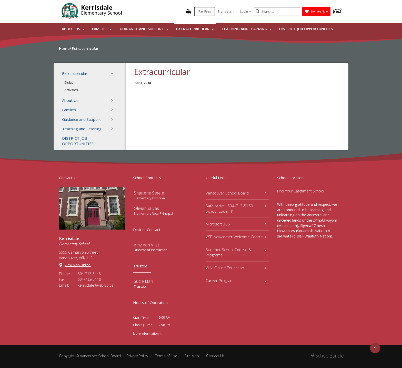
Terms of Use (166, 355)
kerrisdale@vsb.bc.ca (96, 285)
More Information (146, 334)
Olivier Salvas (146, 208)
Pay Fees (204, 11)
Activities (71, 90)
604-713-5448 (89, 279)
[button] (113, 73)
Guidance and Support (144, 28)
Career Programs (236, 280)
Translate (226, 11)
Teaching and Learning (247, 28)
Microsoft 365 (236, 223)
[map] (188, 11)
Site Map (191, 355)
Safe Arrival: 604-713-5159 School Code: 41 (236, 208)
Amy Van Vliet (146, 245)
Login (245, 11)
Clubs (68, 82)
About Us (73, 28)
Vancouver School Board (236, 193)
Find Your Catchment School (300, 191)
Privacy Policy (137, 355)
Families (102, 28)
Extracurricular (195, 28)
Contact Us (215, 355)
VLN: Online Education (236, 267)
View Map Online (78, 265)
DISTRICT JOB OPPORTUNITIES (306, 28)
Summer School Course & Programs (236, 252)
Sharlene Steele (149, 193)
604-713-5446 (89, 273)
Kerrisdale (97, 7)
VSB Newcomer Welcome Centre (236, 236)
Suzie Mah (143, 281)
